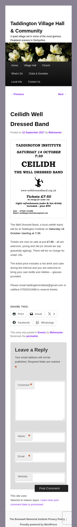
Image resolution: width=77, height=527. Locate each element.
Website (23, 476)
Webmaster (55, 132)
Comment (25, 385)
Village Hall (30, 65)
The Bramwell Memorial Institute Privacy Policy (37, 519)
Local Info (16, 81)
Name (24, 436)
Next (62, 94)
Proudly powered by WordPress (38, 524)
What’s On (17, 73)
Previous (17, 94)
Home (14, 65)
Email (24, 457)
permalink (32, 336)
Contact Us (34, 81)
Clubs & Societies (38, 73)
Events (42, 332)
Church (46, 65)
